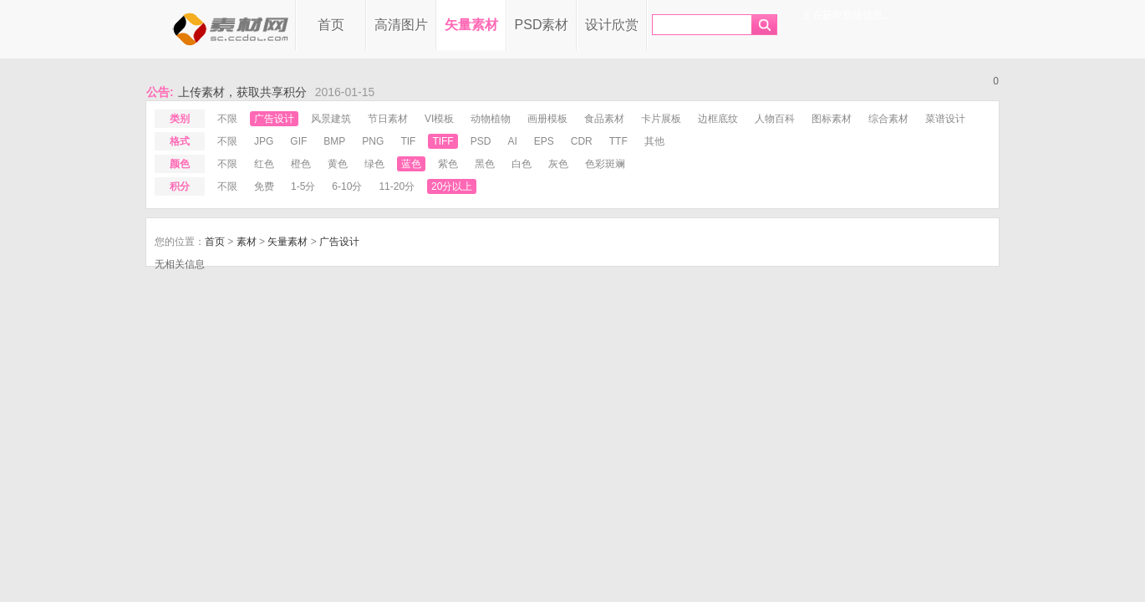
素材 (247, 241)
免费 (264, 186)
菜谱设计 (945, 119)
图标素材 (832, 119)
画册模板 (547, 119)
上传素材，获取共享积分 (242, 92)
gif (298, 141)
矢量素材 (471, 25)
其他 (654, 141)
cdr (582, 141)
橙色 (301, 164)
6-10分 (347, 186)
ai (512, 141)
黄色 (338, 164)
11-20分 (397, 186)
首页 (331, 25)
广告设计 (274, 119)
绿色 (374, 164)
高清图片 (401, 25)
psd (481, 141)
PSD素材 (542, 25)
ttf (618, 141)
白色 (521, 164)
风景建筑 (331, 119)
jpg (263, 141)
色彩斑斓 (605, 164)
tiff (442, 141)
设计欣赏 (612, 25)
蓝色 (411, 164)
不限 (227, 119)
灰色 (558, 164)
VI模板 (439, 119)
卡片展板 (661, 119)
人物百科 (775, 119)
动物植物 (491, 119)
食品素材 (604, 119)
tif (407, 141)
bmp (334, 141)
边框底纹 (718, 119)
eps (544, 141)
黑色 (485, 164)
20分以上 (451, 186)
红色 (264, 164)
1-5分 (303, 186)
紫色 (448, 164)
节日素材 (388, 119)
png (373, 141)
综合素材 (888, 119)
